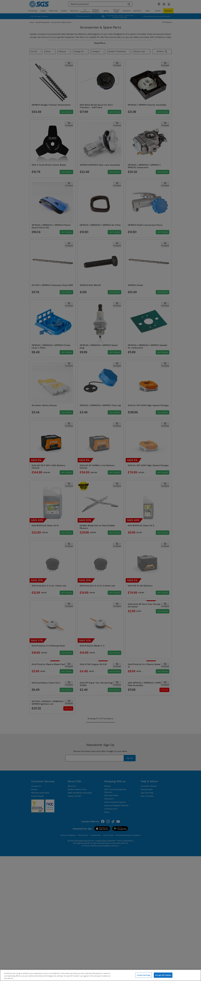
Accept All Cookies (163, 975)
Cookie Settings (143, 975)
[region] (100, 975)
